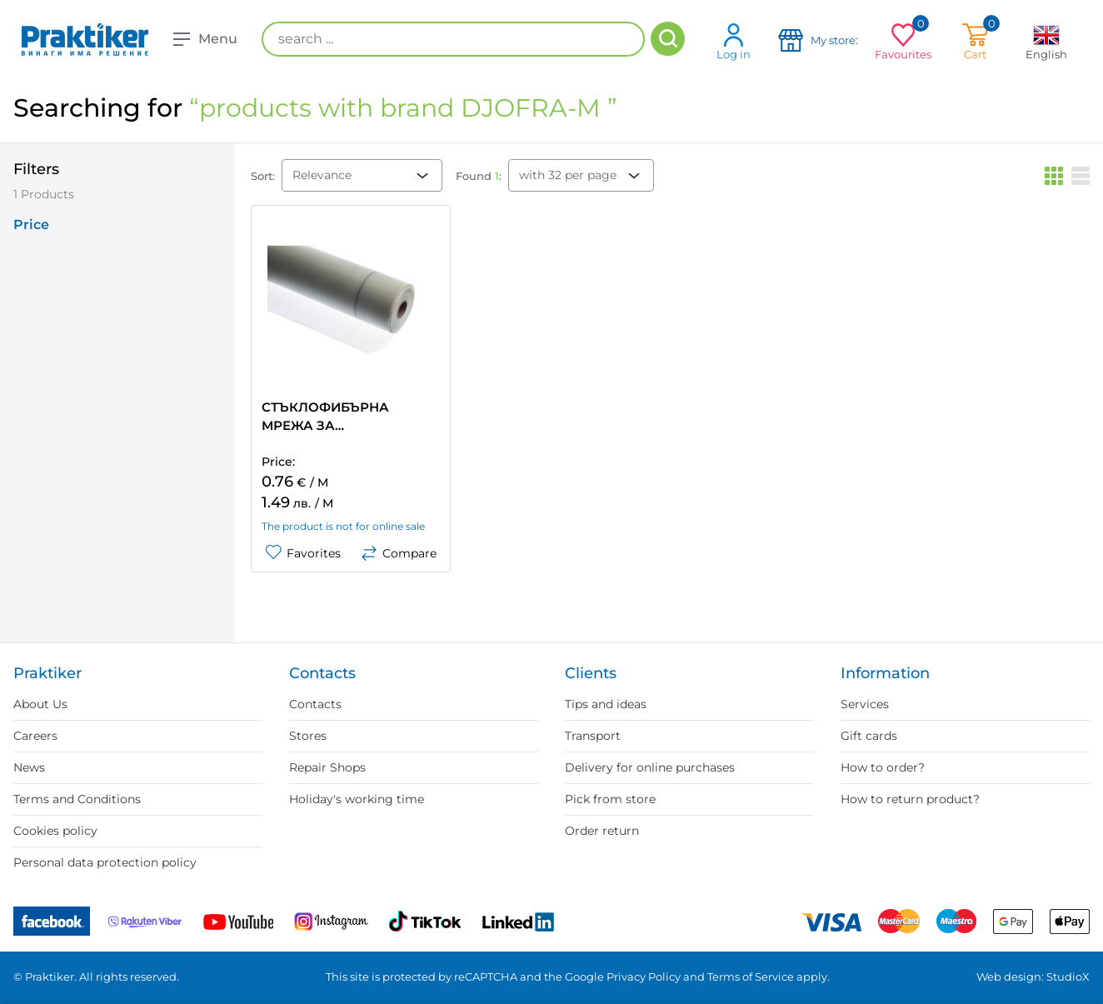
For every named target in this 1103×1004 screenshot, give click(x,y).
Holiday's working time (356, 799)
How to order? (883, 767)
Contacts (315, 704)
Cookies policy (55, 830)
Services (865, 704)
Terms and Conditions (77, 799)
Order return (602, 830)
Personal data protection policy (105, 862)
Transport (593, 735)
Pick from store (610, 799)
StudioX (1068, 976)
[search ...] (453, 39)
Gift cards (869, 735)
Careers (35, 735)
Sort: (263, 175)
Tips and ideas (605, 704)
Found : (479, 175)
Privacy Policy (643, 976)
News (29, 767)
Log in (733, 41)
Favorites (303, 553)
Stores (308, 735)
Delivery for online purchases (650, 767)
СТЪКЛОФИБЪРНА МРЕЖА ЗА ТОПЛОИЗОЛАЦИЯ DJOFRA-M (326, 417)
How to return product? (910, 799)
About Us (40, 704)
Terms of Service (750, 976)
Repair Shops (327, 767)
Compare (399, 553)
